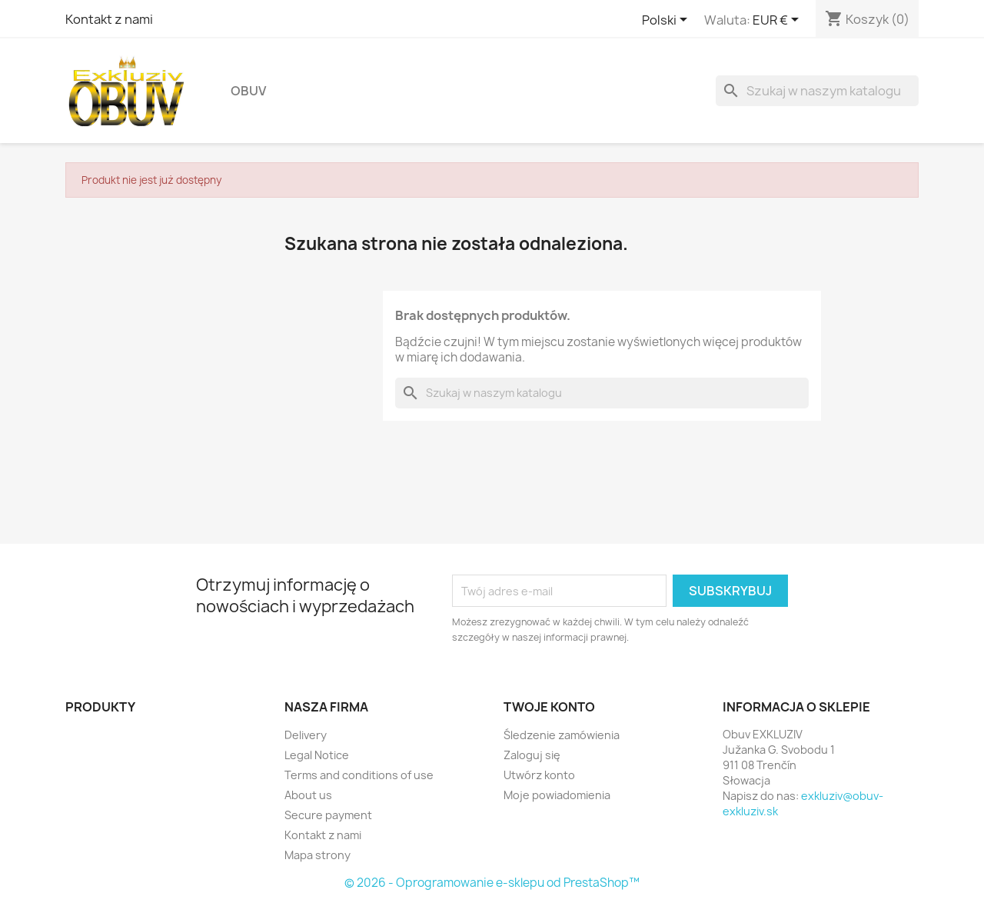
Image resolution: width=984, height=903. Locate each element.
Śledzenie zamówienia (562, 735)
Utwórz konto (539, 775)
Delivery (305, 735)
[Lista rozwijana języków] (667, 21)
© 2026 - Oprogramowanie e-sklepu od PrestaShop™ (492, 883)
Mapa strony (317, 855)
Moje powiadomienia (557, 795)
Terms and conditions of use (359, 775)
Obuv (248, 90)
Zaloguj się (532, 755)
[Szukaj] (817, 90)
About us (308, 795)
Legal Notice (316, 755)
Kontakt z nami (109, 19)
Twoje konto (549, 706)
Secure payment (328, 815)
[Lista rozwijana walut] (778, 21)
